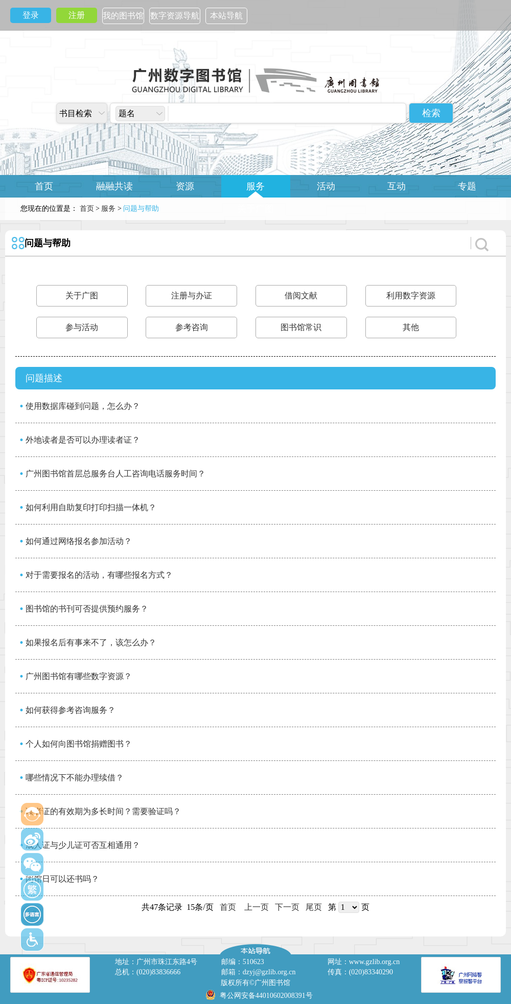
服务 (255, 186)
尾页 (314, 907)
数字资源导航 (174, 15)
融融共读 (114, 186)
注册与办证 (191, 295)
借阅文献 (301, 295)
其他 (411, 327)
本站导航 (226, 15)
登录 (30, 15)
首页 (44, 186)
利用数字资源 (410, 295)
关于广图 (255, 209)
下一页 (287, 907)
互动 (396, 186)
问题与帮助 (48, 243)
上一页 (256, 907)
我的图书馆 (123, 15)
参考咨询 (191, 327)
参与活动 (81, 327)
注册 (76, 15)
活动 (326, 186)
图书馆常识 (301, 327)
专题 (467, 186)
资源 (185, 186)
